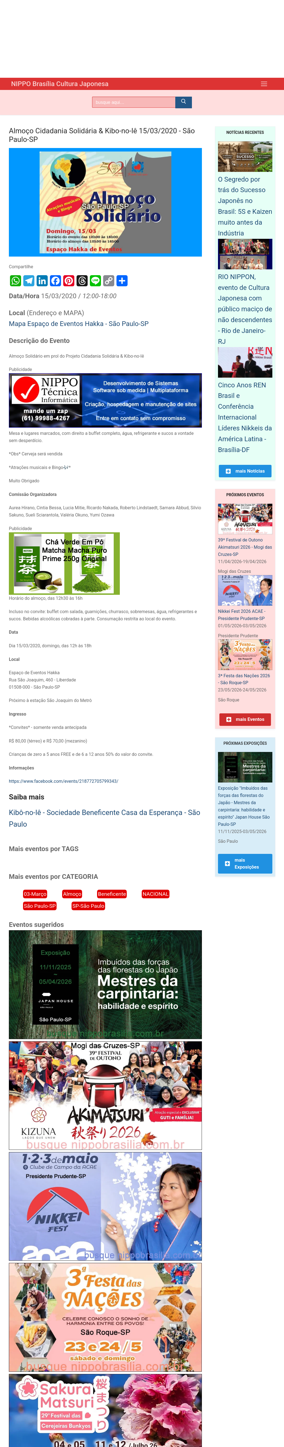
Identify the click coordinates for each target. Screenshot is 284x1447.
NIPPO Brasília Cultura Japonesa (59, 84)
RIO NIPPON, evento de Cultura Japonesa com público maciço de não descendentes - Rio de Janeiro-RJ (245, 309)
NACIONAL (156, 894)
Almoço (72, 894)
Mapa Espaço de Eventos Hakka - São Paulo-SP (79, 324)
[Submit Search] (183, 102)
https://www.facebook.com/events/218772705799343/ (63, 781)
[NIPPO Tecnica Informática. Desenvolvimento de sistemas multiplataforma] (105, 426)
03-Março (35, 894)
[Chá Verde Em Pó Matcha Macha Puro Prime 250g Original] (64, 593)
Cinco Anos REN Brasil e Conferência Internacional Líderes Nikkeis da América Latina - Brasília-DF (245, 417)
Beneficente (112, 894)
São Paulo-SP (40, 906)
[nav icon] (264, 84)
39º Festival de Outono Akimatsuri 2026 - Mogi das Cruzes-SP (245, 547)
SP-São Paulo (88, 906)
